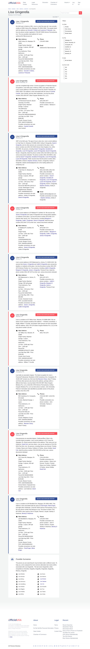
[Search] (69, 12)
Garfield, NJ (68, 47)
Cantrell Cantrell (28, 126)
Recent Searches (67, 625)
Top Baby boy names (68, 632)
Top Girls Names (67, 636)
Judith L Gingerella (27, 220)
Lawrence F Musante (46, 30)
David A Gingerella (51, 151)
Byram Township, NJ (70, 42)
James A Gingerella (21, 214)
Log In (73, 3)
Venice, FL (67, 49)
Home (35, 625)
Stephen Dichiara (32, 160)
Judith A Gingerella (42, 264)
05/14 (67, 628)
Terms (56, 625)
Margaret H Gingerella (22, 270)
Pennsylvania (68, 31)
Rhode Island (68, 33)
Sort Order (55, 16)
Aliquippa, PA (68, 40)
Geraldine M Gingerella (38, 156)
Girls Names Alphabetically (70, 634)
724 (66, 74)
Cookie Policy (58, 631)
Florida (67, 26)
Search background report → (46, 21)
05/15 (64, 628)
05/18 (64, 627)
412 (66, 71)
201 (66, 67)
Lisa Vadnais (41, 581)
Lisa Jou (40, 584)
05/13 (71, 628)
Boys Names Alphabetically (70, 638)
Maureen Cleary (42, 379)
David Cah (25, 444)
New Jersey (68, 29)
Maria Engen (51, 505)
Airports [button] (66, 2)
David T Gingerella (39, 149)
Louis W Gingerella (27, 151)
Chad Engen (43, 505)
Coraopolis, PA (68, 44)
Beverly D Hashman (27, 513)
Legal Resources (35, 3)
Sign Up (79, 3)
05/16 (71, 627)
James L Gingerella (28, 264)
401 (66, 69)
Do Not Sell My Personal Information (43, 628)
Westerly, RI (68, 53)
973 (66, 78)
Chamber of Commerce (54, 3)
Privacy (56, 628)
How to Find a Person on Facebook (72, 630)
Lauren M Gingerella (39, 151)
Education (45, 2)
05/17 (67, 627)
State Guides (25, 3)
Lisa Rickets (41, 579)
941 (66, 76)
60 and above (68, 60)
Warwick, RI (68, 51)
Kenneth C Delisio (33, 30)
